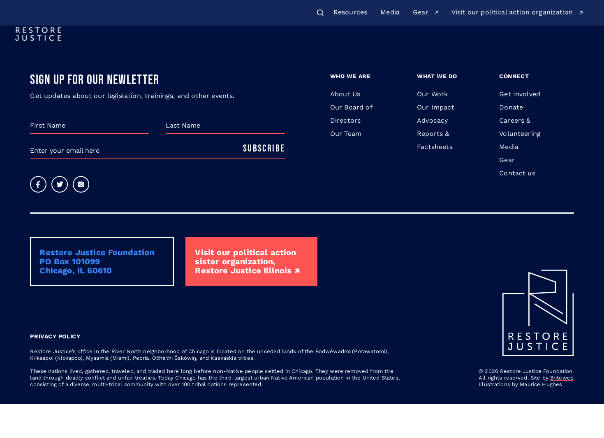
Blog (477, 50)
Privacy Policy (55, 370)
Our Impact (435, 141)
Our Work (302, 50)
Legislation (439, 50)
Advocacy (432, 154)
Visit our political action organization (512, 12)
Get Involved (560, 50)
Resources (350, 12)
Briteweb (562, 411)
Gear (420, 12)
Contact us (517, 207)
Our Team (345, 167)
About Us (251, 50)
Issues (350, 50)
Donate (509, 50)
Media (390, 12)
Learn (390, 50)
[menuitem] (350, 12)
